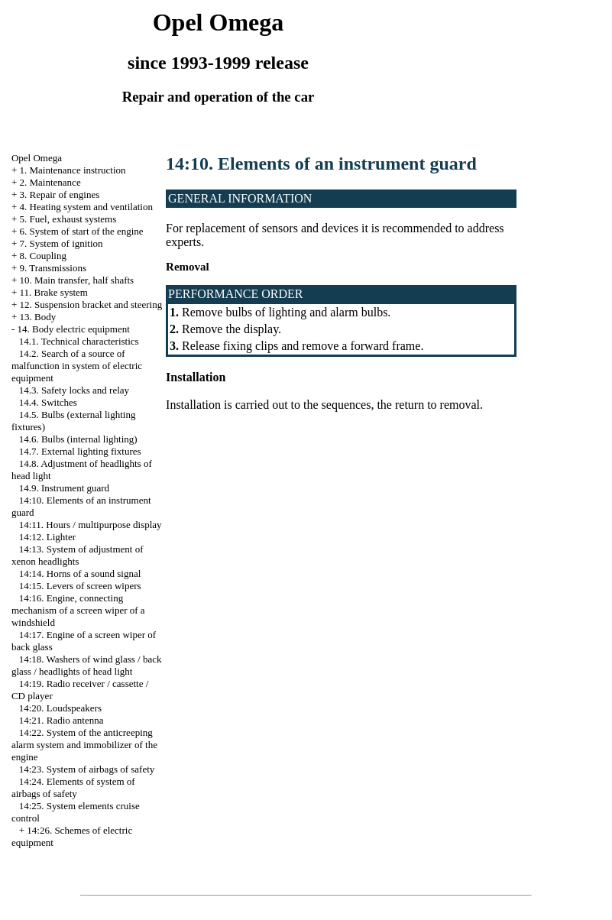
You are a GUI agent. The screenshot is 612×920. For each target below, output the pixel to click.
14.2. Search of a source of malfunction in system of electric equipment (76, 366)
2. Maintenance (50, 182)
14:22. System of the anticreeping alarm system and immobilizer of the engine (84, 745)
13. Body (38, 316)
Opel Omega (36, 158)
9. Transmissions (53, 268)
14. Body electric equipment (74, 329)
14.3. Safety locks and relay (74, 390)
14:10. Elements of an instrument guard (321, 163)
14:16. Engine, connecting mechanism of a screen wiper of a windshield (78, 610)
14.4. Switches (48, 402)
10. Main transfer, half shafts (77, 280)
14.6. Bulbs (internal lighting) (78, 439)
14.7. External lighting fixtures (80, 451)
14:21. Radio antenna (61, 720)
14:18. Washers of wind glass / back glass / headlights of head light (86, 665)
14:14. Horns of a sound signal (80, 573)
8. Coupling (43, 255)
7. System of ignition (61, 243)
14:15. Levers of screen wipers (80, 585)
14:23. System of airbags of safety (87, 769)
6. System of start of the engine (82, 231)
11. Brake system (54, 292)
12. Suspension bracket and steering (91, 304)
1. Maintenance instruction (73, 170)
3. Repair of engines (60, 194)
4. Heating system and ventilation (86, 206)
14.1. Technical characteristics (79, 341)
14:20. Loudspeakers (60, 708)
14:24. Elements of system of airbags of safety (73, 787)
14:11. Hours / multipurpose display (90, 524)
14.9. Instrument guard (64, 488)
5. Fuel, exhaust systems (68, 219)
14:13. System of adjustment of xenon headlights (77, 555)
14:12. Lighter (47, 537)
